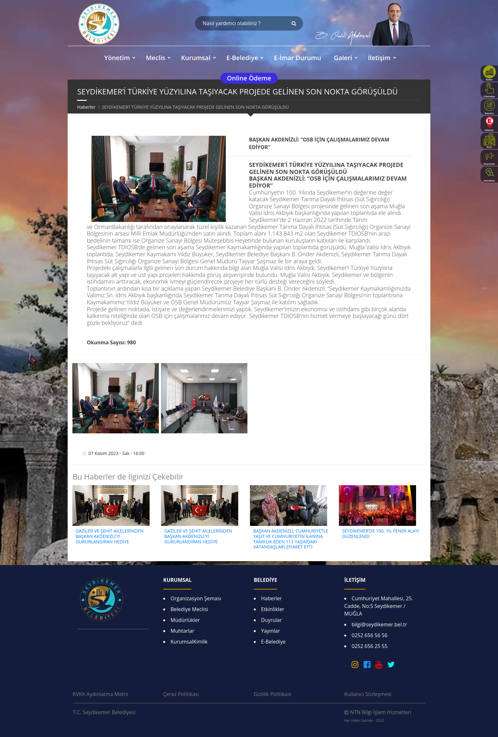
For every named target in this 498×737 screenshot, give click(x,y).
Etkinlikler (272, 609)
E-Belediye (273, 641)
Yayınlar (270, 630)
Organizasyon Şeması (196, 598)
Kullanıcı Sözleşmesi (367, 694)
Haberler (86, 107)
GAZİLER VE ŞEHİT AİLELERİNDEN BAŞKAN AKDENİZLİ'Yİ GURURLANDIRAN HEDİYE (110, 536)
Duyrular (271, 619)
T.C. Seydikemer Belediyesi (104, 712)
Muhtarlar (182, 630)
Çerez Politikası (181, 694)
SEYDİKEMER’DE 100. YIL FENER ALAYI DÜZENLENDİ (380, 533)
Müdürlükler (185, 619)
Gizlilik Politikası (272, 694)
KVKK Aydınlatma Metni (100, 694)
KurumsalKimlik (189, 641)
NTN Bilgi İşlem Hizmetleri (377, 716)
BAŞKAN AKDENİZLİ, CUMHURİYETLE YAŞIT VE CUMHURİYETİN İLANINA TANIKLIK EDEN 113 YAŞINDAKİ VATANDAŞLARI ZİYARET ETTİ (290, 539)
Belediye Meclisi (189, 609)
